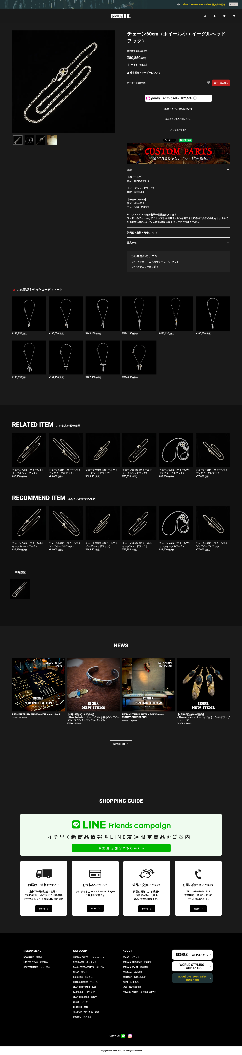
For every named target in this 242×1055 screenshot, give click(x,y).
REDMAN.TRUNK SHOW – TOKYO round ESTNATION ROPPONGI (143, 716)
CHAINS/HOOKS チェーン (85, 982)
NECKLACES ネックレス (84, 962)
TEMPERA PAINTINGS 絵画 (86, 1012)
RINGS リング (80, 972)
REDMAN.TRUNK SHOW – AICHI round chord (36, 714)
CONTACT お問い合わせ (134, 977)
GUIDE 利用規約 (130, 982)
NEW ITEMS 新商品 (33, 957)
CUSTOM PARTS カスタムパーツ (88, 957)
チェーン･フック (170, 262)
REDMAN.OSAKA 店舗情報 (135, 967)
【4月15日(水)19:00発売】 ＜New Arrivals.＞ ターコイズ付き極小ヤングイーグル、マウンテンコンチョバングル (93, 717)
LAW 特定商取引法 (132, 987)
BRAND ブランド (131, 957)
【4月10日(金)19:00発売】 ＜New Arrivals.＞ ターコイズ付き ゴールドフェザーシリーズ (203, 717)
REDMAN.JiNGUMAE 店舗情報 (137, 962)
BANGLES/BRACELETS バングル (88, 967)
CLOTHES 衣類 (80, 1007)
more (232, 4)
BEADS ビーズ (80, 1002)
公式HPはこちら (198, 954)
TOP (132, 262)
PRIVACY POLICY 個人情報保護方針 (139, 992)
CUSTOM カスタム (82, 1017)
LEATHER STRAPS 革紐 (84, 987)
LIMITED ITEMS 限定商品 (36, 962)
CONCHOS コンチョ (83, 977)
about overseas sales (192, 978)
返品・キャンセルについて (178, 108)
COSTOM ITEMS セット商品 (37, 967)
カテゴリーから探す (147, 262)
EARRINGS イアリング (84, 992)
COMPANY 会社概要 (132, 972)
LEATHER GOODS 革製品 (85, 997)
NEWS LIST (119, 744)
